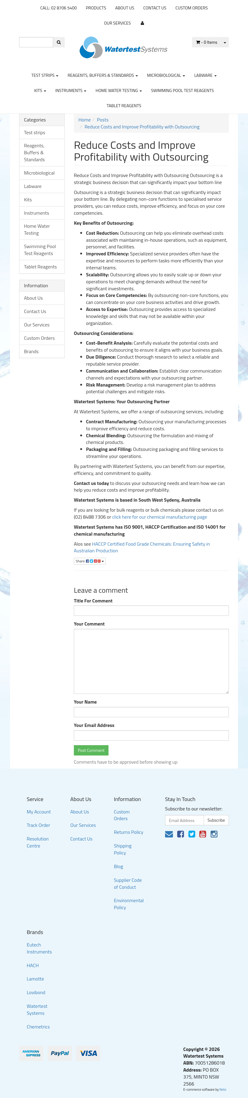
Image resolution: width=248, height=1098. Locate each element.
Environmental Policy (129, 904)
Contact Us (155, 8)
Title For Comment (93, 600)
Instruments (71, 90)
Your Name (85, 701)
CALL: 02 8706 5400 (58, 8)
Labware (205, 75)
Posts (102, 119)
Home (84, 119)
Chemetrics (38, 1026)
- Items (206, 42)
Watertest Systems (37, 1009)
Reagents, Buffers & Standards (102, 75)
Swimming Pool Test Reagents (182, 90)
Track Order (38, 825)
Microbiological (166, 75)
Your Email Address (94, 725)
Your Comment (89, 623)
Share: (90, 561)
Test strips (44, 75)
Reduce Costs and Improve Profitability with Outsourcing (141, 126)
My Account (39, 811)
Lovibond (36, 992)
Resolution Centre (38, 842)
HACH (33, 965)
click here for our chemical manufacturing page (159, 516)
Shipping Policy (123, 849)
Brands (31, 351)
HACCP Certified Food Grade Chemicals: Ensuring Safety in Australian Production (142, 547)
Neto (222, 1089)
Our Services (117, 23)
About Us (124, 8)
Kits (40, 90)
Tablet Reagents (124, 105)
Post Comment (91, 750)
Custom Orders (191, 8)
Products (96, 8)
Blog (118, 866)
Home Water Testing (118, 90)
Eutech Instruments (39, 948)
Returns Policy (128, 832)
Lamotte (35, 978)
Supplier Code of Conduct (128, 883)
